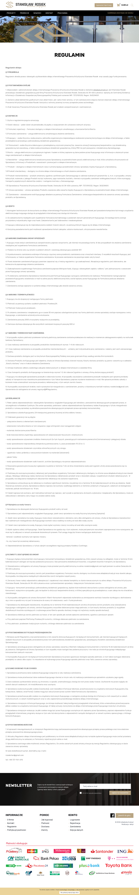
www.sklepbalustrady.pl (113, 473)
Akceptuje (90, 793)
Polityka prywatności (16, 830)
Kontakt (49, 13)
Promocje (24, 13)
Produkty (11, 13)
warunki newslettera (95, 793)
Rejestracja (75, 823)
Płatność (45, 823)
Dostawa (45, 826)
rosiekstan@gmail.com (119, 387)
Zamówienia (75, 826)
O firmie (10, 820)
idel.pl (131, 824)
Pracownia (62, 13)
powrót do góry (125, 815)
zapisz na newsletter (120, 793)
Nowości (37, 13)
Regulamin (12, 826)
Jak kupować (47, 820)
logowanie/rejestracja (103, 5)
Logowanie (75, 820)
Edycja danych (76, 830)
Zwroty (44, 830)
